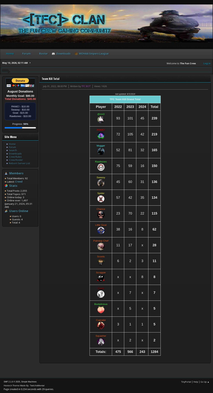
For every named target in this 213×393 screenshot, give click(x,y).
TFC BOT (86, 86)
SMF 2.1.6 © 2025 (12, 382)
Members (16, 173)
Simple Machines (28, 382)
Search (13, 150)
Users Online (18, 211)
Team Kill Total (50, 79)
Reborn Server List (19, 163)
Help (195, 381)
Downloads (15, 153)
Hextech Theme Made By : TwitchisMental (24, 385)
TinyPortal (186, 381)
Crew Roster (16, 160)
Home (12, 144)
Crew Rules (15, 156)
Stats (13, 186)
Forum (12, 147)
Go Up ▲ (205, 381)
